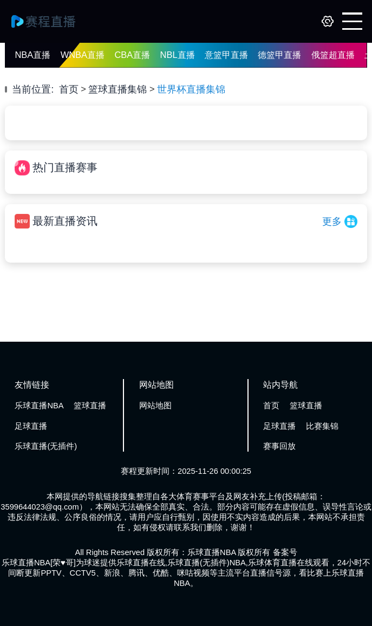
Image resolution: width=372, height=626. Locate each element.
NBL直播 (177, 55)
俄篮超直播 (333, 55)
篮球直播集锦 (117, 89)
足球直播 (31, 426)
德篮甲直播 (279, 55)
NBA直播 (32, 55)
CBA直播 (132, 55)
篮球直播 (90, 405)
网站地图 (155, 405)
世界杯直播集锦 (191, 89)
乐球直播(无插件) (46, 446)
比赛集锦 (322, 426)
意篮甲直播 (226, 55)
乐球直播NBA (39, 405)
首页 (69, 89)
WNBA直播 (83, 55)
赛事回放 (279, 446)
